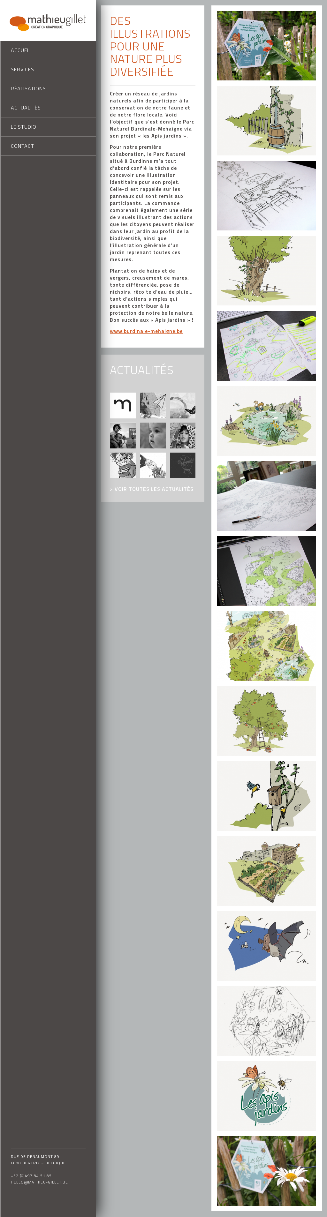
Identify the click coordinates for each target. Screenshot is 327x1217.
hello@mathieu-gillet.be (39, 1182)
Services (22, 69)
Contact (22, 146)
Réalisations (28, 88)
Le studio (23, 127)
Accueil (21, 50)
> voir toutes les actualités (152, 489)
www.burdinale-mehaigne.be (146, 331)
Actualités (26, 107)
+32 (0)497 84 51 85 (31, 1176)
